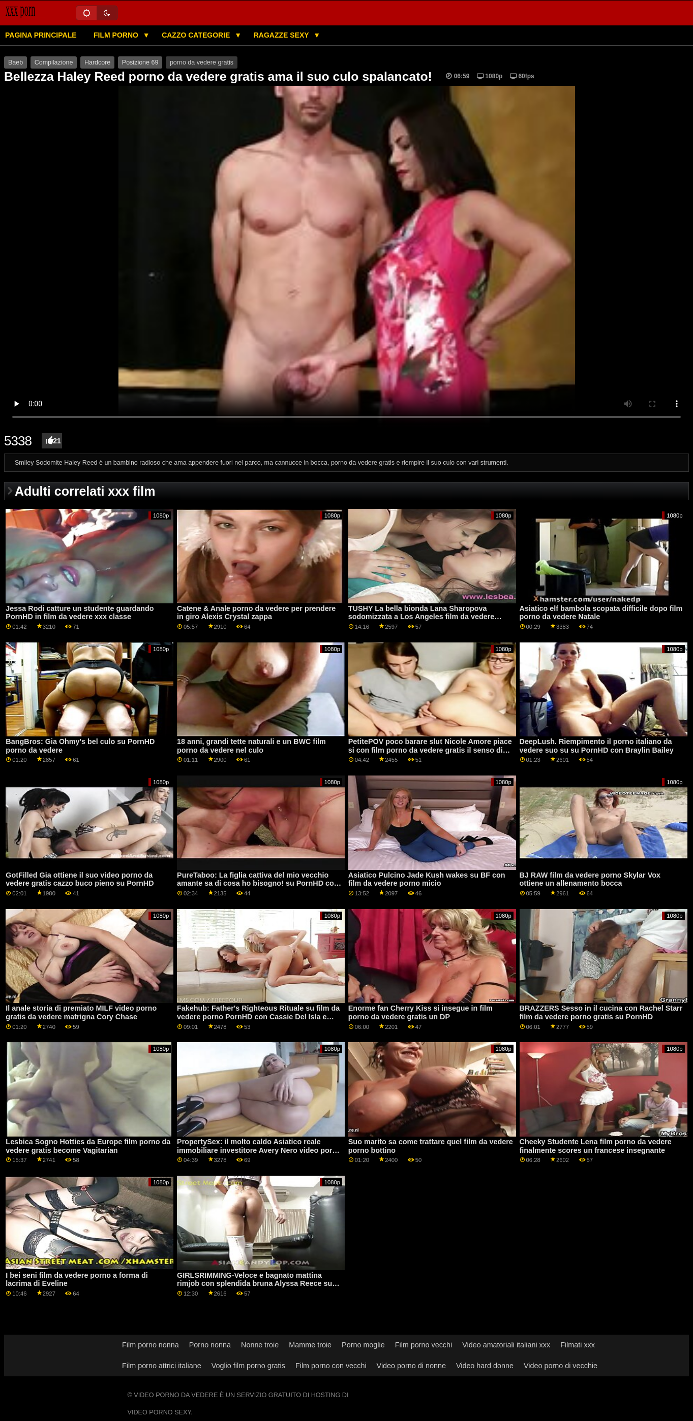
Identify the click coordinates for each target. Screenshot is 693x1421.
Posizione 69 (140, 62)
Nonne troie (260, 1345)
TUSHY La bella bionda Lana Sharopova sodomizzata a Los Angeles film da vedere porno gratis (421, 616)
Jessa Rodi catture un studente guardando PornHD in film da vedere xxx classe (80, 612)
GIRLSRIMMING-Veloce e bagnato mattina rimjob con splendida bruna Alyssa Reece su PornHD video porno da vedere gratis (254, 1283)
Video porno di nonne (411, 1366)
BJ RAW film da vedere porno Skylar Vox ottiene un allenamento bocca (590, 879)
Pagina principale (41, 35)
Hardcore (97, 62)
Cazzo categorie (197, 35)
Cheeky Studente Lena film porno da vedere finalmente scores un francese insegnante (596, 1146)
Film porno (117, 35)
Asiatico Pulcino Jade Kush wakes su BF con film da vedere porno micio (426, 879)
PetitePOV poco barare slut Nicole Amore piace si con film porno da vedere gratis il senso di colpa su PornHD (430, 749)
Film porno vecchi (424, 1345)
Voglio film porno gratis (248, 1366)
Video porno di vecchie (560, 1366)
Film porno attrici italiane (161, 1366)
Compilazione (54, 62)
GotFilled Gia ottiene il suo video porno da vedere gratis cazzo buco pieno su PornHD (80, 879)
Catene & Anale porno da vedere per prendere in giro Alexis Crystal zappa (256, 612)
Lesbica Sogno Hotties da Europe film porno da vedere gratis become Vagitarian (88, 1146)
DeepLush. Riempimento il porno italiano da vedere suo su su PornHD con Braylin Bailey (597, 745)
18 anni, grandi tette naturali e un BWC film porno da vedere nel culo (251, 745)
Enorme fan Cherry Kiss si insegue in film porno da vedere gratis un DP (420, 1012)
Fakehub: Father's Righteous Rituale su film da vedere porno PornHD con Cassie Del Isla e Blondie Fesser (258, 1016)
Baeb (15, 62)
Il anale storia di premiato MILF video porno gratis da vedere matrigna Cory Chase (81, 1012)
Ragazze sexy (282, 35)
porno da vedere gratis (201, 62)
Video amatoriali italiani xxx (506, 1345)
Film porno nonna (150, 1345)
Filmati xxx (577, 1345)
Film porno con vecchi (331, 1366)
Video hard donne (485, 1366)
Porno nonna (210, 1345)
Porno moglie (363, 1345)
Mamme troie (310, 1345)
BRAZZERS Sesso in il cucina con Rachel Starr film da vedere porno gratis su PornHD (601, 1012)
